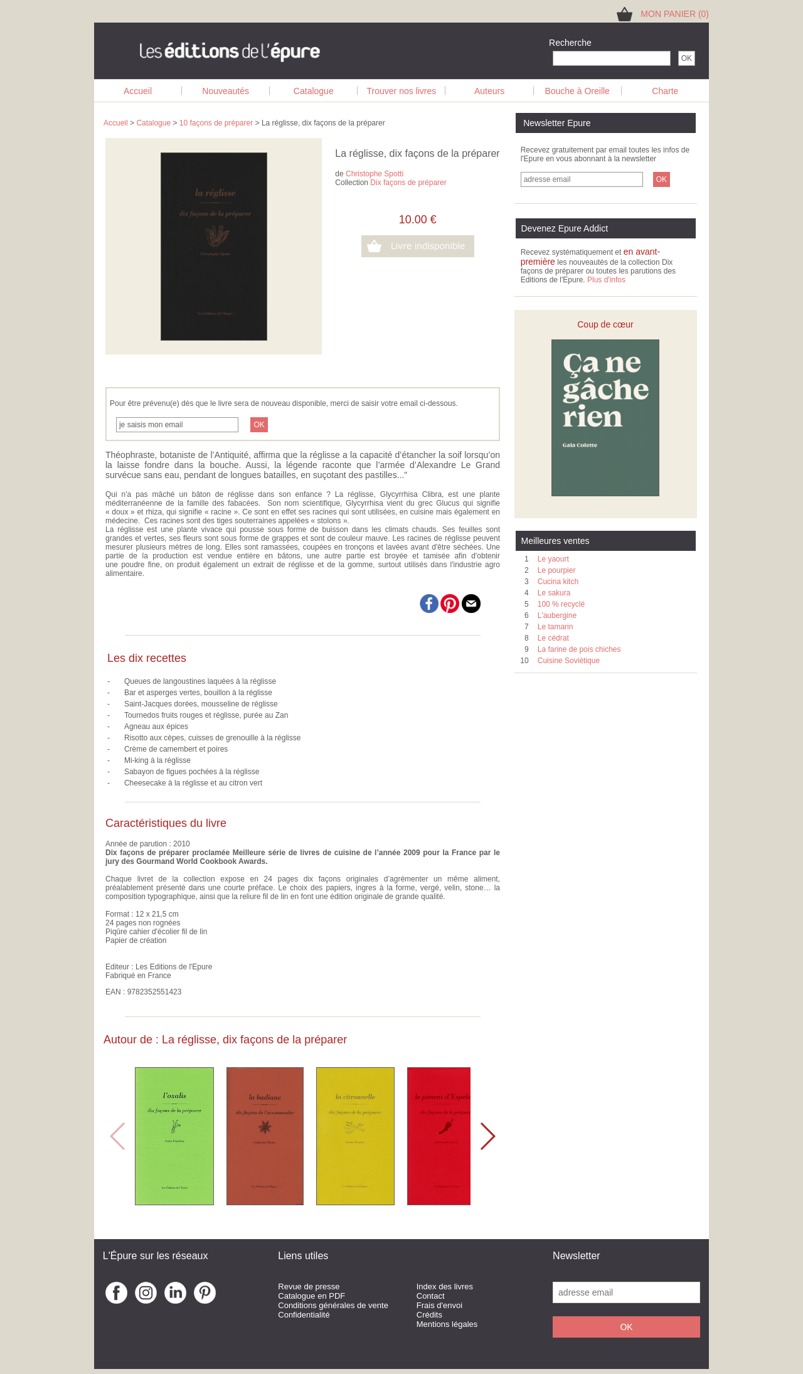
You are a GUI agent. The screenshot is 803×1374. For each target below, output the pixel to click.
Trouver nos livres (402, 91)
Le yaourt (553, 559)
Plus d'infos (606, 279)
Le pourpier (557, 570)
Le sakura (554, 592)
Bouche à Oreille (577, 91)
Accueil (138, 91)
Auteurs (489, 91)
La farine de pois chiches (579, 649)
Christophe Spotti (374, 173)
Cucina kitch (558, 581)
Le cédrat (553, 638)
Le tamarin (555, 626)
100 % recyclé (561, 604)
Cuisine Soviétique (569, 660)
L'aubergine (557, 615)
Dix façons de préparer (408, 182)
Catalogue (314, 91)
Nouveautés (225, 91)
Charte (665, 91)
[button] (487, 1136)
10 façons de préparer (216, 123)
